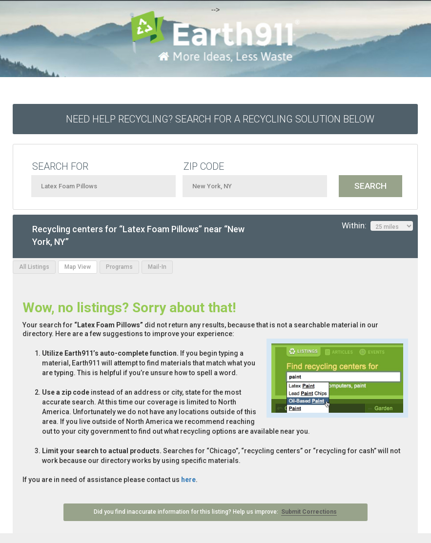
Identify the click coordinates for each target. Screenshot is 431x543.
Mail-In (157, 266)
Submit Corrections (309, 511)
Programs (119, 266)
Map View (77, 266)
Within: (377, 226)
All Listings (34, 266)
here (188, 479)
